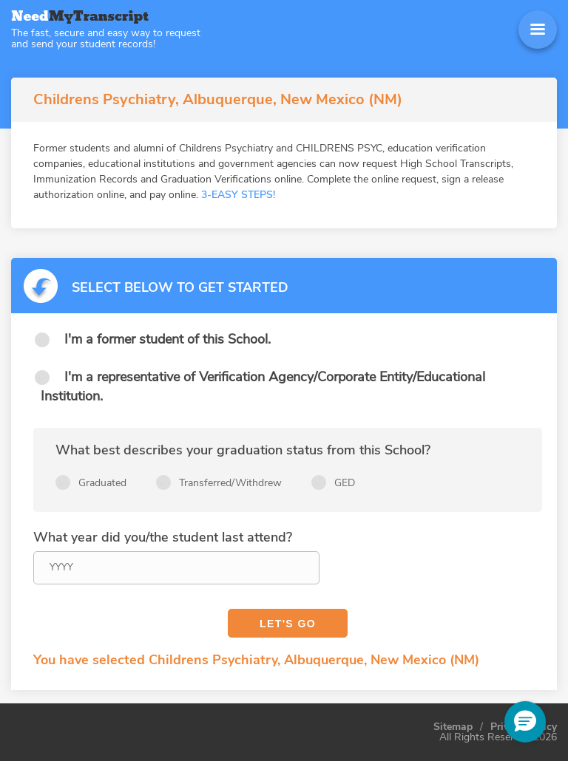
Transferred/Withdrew (230, 483)
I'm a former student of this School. (167, 339)
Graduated (102, 483)
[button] (525, 722)
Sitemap (453, 727)
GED (344, 483)
